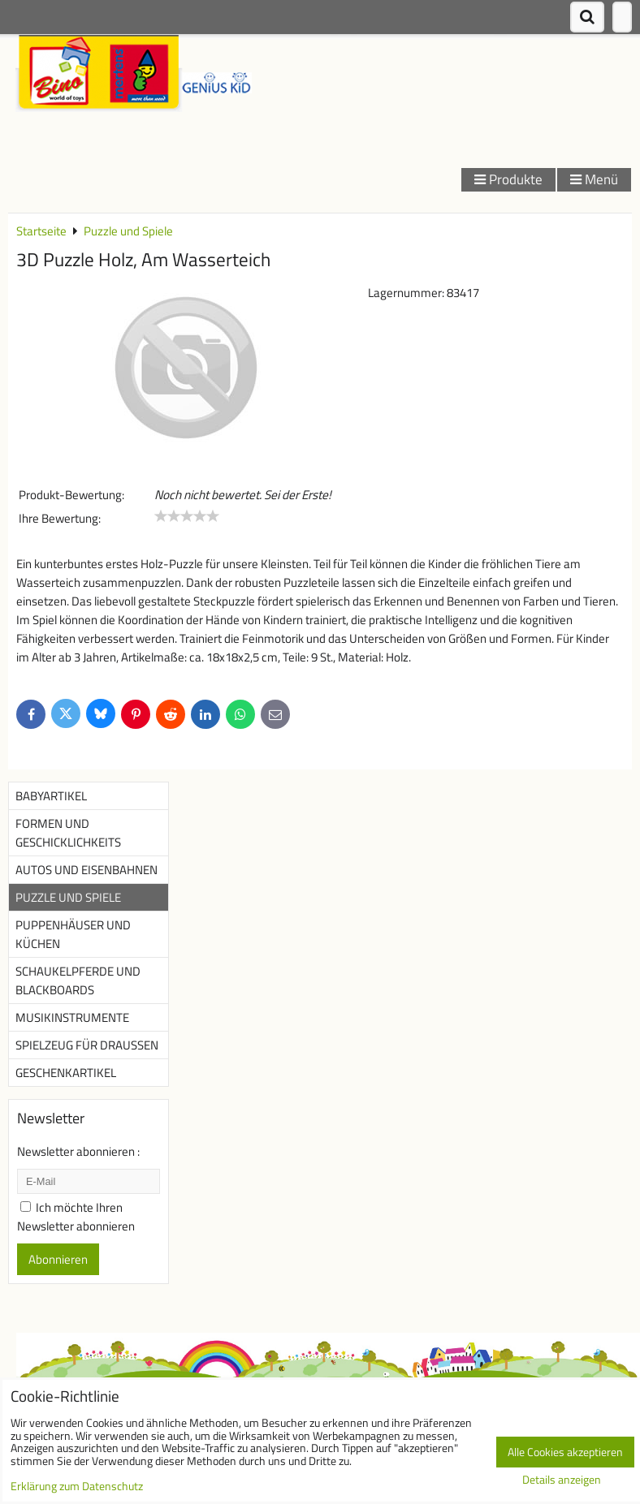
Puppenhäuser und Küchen (73, 934)
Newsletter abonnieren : (78, 1151)
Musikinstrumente (72, 1017)
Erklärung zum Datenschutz (77, 1486)
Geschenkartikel (65, 1072)
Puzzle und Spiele (68, 897)
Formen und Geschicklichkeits (68, 832)
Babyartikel (51, 795)
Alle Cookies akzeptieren (565, 1452)
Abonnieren (58, 1259)
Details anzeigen (561, 1480)
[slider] (186, 516)
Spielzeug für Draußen (86, 1045)
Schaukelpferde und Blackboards (78, 980)
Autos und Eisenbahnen (86, 869)
